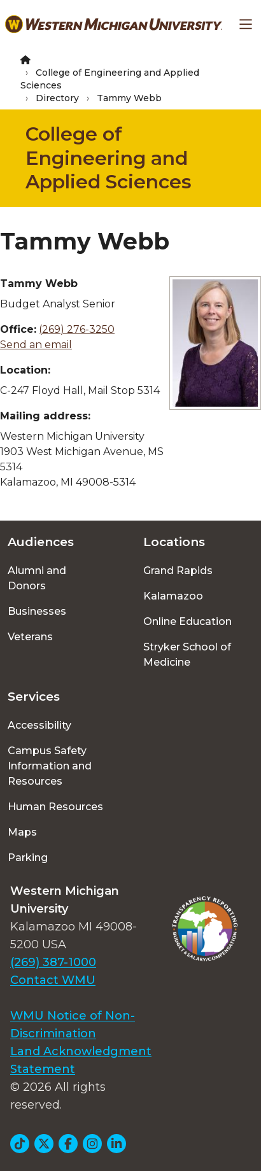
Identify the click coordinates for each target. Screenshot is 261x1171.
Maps (22, 832)
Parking (28, 858)
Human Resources (55, 807)
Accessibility (39, 725)
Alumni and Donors (37, 578)
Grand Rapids (178, 570)
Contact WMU (52, 980)
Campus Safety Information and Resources (50, 766)
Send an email (36, 345)
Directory (57, 98)
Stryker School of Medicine (187, 654)
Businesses (37, 611)
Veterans (30, 637)
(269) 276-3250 (77, 329)
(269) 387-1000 (53, 962)
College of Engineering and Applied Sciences (108, 157)
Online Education (187, 621)
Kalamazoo (173, 596)
